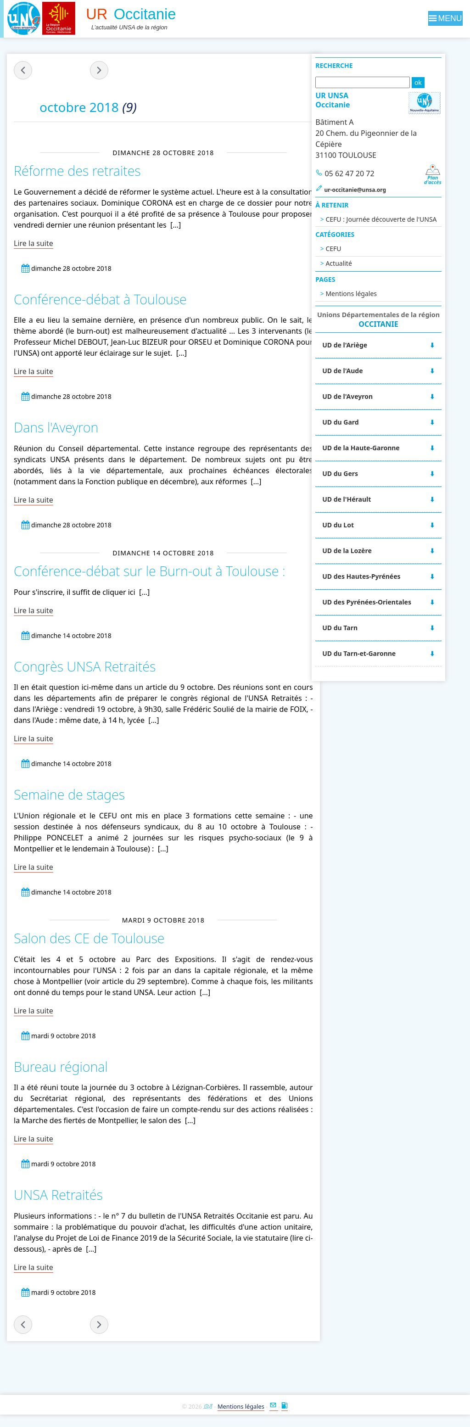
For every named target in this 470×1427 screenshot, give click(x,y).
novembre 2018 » (99, 70)
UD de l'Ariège (363, 345)
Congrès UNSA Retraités (85, 666)
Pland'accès (450, 177)
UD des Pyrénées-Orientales (385, 602)
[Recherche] (381, 82)
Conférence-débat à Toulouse (100, 299)
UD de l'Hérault (365, 499)
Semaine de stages (69, 794)
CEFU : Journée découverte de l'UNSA (399, 219)
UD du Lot (356, 524)
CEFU (351, 248)
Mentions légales (369, 293)
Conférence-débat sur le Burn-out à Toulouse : (149, 570)
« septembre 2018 (23, 70)
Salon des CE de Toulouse (89, 937)
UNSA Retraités (58, 1194)
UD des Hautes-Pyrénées (380, 576)
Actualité (357, 263)
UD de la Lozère (365, 550)
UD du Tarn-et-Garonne (377, 653)
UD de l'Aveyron (366, 396)
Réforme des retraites (77, 170)
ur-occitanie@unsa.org (373, 190)
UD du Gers (358, 473)
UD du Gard (359, 422)
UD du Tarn (358, 627)
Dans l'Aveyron (56, 427)
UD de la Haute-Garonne (379, 447)
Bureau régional (61, 1065)
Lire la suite (34, 243)
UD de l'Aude (361, 370)
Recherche (352, 65)
